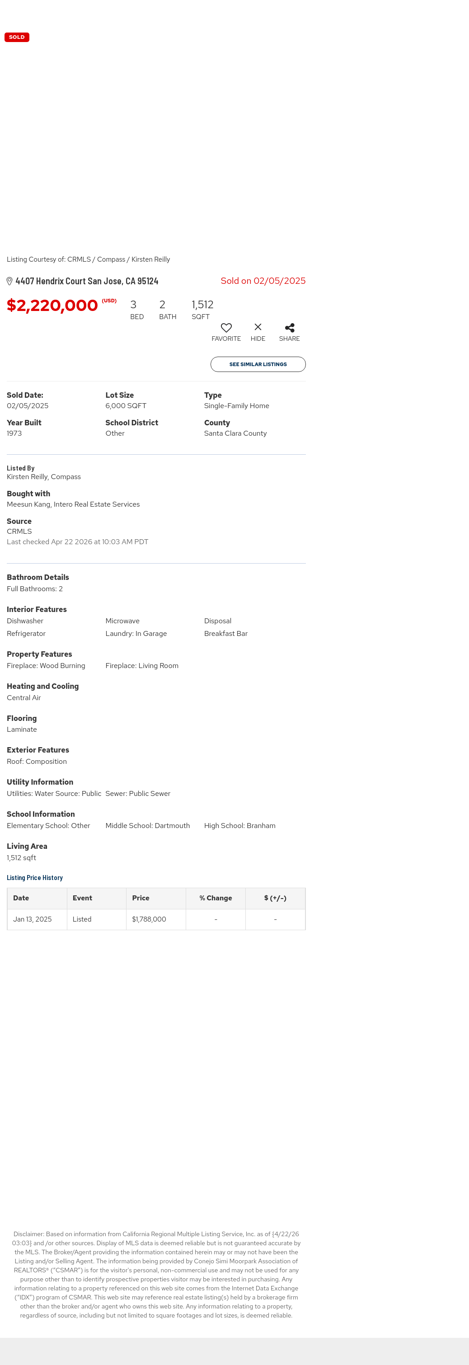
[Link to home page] (234, 13)
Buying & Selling (413, 13)
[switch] (226, 335)
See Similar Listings (258, 364)
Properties (349, 13)
